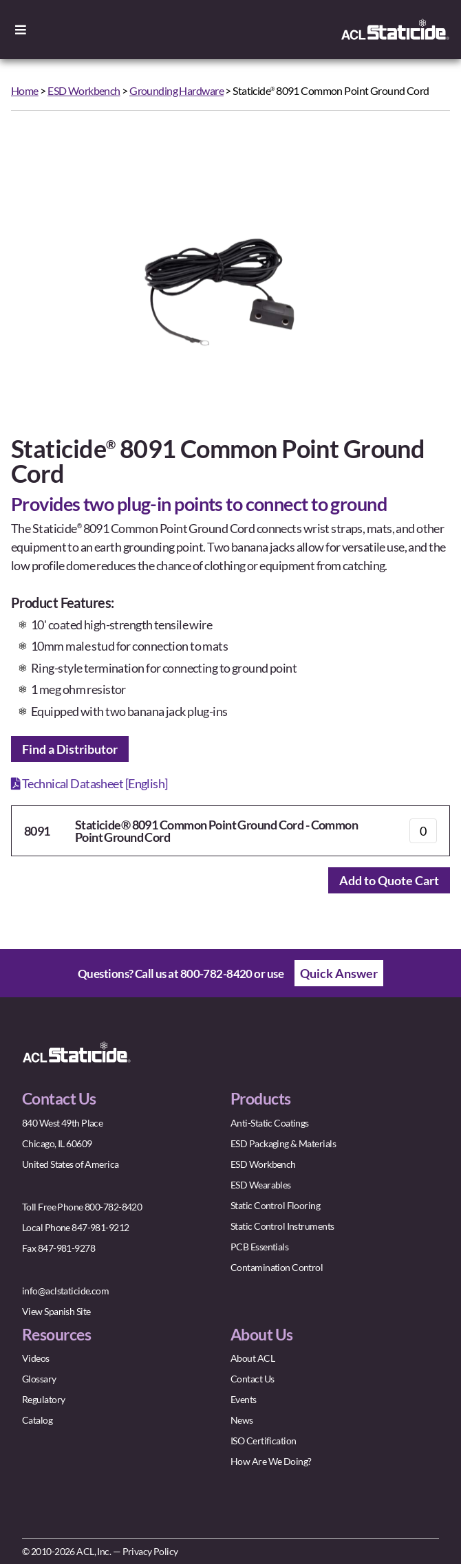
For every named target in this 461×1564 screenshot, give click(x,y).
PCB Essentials (259, 1246)
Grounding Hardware (176, 90)
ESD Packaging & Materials (283, 1143)
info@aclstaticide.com (65, 1290)
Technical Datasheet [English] (89, 783)
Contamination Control (277, 1267)
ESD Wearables (261, 1185)
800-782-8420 (216, 973)
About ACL (253, 1358)
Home (25, 90)
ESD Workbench (83, 90)
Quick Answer (339, 973)
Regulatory (43, 1399)
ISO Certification (263, 1440)
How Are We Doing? (271, 1461)
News (242, 1420)
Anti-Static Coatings (270, 1123)
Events (244, 1399)
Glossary (39, 1378)
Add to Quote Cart (389, 880)
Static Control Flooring (275, 1205)
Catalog (37, 1420)
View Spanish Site (56, 1311)
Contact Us (252, 1378)
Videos (36, 1358)
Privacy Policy (150, 1551)
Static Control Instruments (282, 1226)
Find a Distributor (70, 749)
